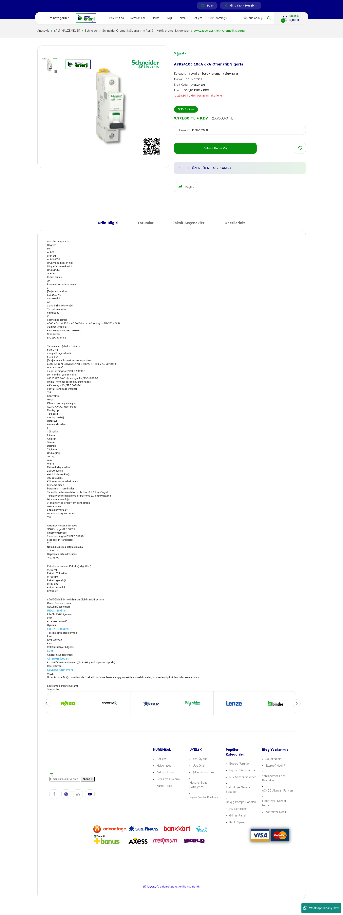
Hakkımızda (116, 18)
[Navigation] (55, 18)
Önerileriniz (234, 223)
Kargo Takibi (165, 786)
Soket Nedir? (273, 759)
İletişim (197, 18)
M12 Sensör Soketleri (242, 777)
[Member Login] (226, 6)
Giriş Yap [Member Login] (235, 5)
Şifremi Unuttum (203, 772)
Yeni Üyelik (200, 759)
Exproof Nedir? (275, 765)
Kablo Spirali (237, 822)
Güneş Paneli (237, 815)
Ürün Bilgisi (108, 223)
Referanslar (137, 18)
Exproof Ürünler (239, 763)
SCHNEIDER (194, 79)
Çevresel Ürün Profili (60, 670)
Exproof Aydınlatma (242, 770)
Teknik (182, 18)
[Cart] (291, 18)
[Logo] (86, 17)
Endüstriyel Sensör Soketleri (238, 790)
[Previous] (46, 703)
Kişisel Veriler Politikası (204, 797)
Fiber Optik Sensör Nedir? (274, 803)
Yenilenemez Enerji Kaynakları (274, 778)
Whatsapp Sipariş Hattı (321, 908)
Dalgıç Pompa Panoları (241, 802)
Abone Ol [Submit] (88, 779)
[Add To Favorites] (300, 148)
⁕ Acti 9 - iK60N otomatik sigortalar (213, 73)
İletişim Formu (166, 772)
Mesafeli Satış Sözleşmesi (198, 785)
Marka (155, 18)
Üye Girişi (199, 765)
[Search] (257, 18)
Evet (50, 651)
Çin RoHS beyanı (58, 658)
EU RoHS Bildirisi (58, 629)
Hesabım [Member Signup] (251, 5)
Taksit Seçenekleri (189, 223)
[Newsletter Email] (64, 779)
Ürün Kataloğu (217, 18)
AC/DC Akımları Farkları (277, 790)
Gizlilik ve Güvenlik (168, 779)
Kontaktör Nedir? (276, 812)
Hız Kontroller (238, 809)
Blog (169, 18)
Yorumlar (145, 223)
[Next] (297, 703)
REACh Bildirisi (56, 610)
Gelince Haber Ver (215, 148)
